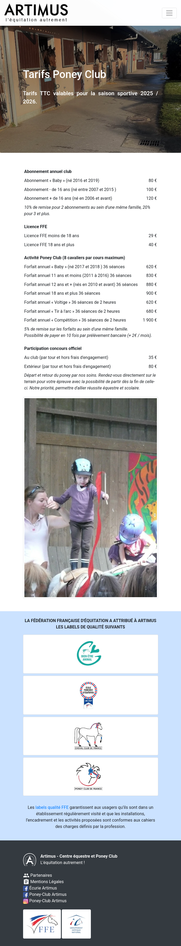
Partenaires (37, 875)
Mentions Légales (43, 881)
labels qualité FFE (52, 807)
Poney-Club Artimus (45, 894)
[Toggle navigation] (169, 13)
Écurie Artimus (40, 888)
